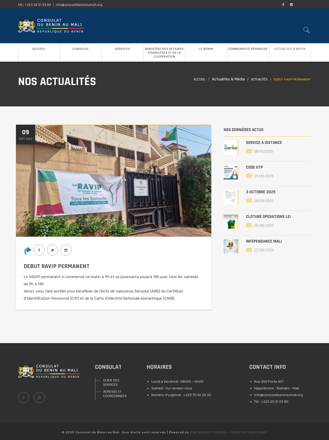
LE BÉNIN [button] (206, 49)
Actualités (259, 79)
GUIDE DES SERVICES (111, 382)
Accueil (199, 79)
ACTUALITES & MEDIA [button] (290, 49)
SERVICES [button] (122, 49)
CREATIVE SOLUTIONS (249, 432)
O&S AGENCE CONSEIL (208, 432)
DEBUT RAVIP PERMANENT (56, 266)
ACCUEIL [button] (38, 49)
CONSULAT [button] (80, 49)
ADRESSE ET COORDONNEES (115, 393)
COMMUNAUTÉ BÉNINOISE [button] (248, 49)
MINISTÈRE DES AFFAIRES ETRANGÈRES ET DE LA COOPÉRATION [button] (164, 53)
